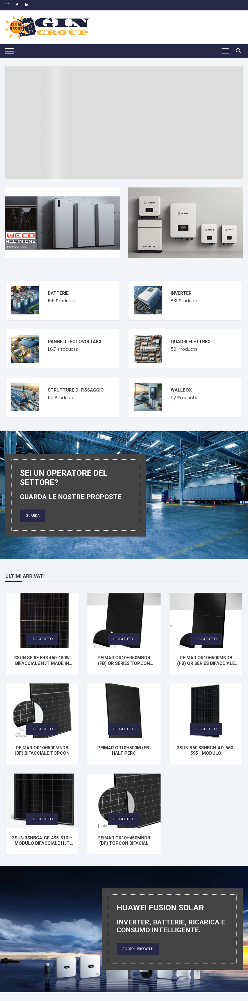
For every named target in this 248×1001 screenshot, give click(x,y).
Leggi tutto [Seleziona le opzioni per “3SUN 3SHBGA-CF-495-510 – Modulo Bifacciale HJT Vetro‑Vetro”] (42, 819)
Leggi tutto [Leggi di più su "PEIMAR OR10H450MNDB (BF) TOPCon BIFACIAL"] (123, 819)
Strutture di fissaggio (76, 390)
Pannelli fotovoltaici (74, 341)
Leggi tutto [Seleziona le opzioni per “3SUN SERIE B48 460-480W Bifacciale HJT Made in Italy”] (42, 638)
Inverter (181, 293)
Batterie (58, 293)
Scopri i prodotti (137, 948)
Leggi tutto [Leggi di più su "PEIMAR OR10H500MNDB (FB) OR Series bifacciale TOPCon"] (206, 638)
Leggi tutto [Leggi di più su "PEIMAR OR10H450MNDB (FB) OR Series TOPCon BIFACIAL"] (123, 638)
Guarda (33, 515)
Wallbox (181, 390)
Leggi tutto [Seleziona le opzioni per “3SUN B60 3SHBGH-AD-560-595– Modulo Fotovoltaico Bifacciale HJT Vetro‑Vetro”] (206, 729)
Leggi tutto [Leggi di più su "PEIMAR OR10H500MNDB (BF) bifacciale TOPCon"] (42, 729)
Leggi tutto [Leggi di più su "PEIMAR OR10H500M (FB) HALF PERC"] (123, 729)
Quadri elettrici (190, 341)
